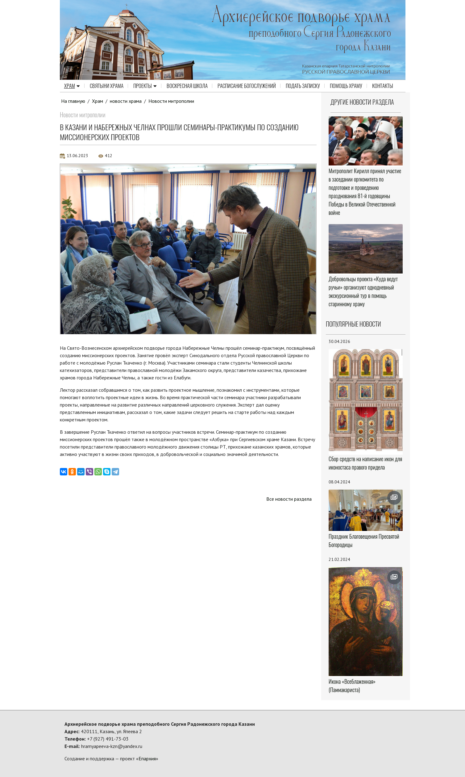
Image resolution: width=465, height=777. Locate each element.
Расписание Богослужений (247, 86)
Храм (72, 86)
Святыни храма (106, 86)
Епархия (147, 758)
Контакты (382, 86)
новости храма (126, 101)
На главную (73, 101)
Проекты (145, 86)
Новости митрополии (171, 101)
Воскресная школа (187, 86)
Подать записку (303, 86)
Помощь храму (346, 86)
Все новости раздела (289, 499)
